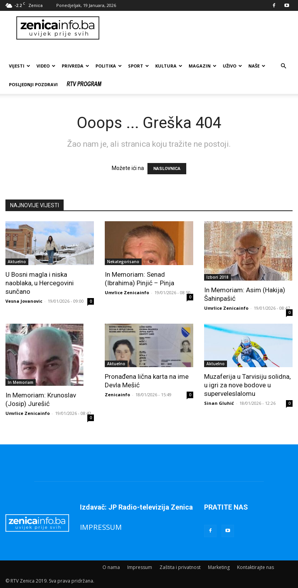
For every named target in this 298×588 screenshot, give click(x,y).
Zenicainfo (117, 394)
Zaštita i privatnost (180, 567)
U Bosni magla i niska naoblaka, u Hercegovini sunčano (39, 283)
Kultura (168, 66)
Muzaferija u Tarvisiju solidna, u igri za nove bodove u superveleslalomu (247, 385)
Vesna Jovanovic (23, 301)
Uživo (232, 66)
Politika (108, 66)
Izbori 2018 (217, 277)
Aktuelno (17, 261)
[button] (283, 66)
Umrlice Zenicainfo (127, 292)
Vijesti (19, 66)
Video (45, 66)
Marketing (219, 567)
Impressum (139, 567)
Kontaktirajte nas (255, 567)
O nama (111, 567)
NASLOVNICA (166, 168)
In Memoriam (20, 382)
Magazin (203, 66)
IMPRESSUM (101, 527)
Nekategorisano (123, 261)
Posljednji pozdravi (33, 84)
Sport (138, 66)
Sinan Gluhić (219, 403)
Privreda (75, 66)
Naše (256, 66)
